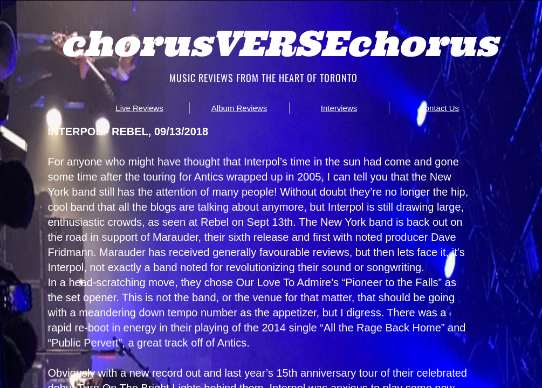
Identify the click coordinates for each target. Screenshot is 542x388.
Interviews (339, 108)
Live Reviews (139, 108)
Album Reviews (239, 108)
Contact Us (439, 108)
